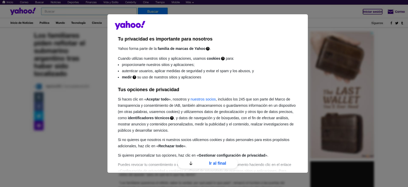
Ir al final (207, 163)
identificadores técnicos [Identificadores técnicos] (148, 118)
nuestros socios (203, 99)
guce (130, 25)
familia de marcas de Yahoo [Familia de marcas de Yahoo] (181, 48)
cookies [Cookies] (213, 58)
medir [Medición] (127, 77)
